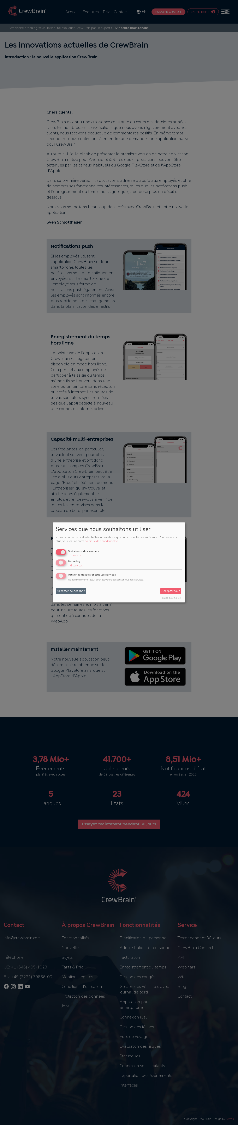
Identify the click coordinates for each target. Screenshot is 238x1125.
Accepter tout (170, 591)
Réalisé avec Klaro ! (171, 598)
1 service (74, 555)
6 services (75, 565)
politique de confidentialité (101, 541)
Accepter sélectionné (71, 591)
